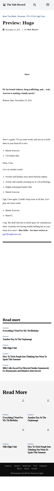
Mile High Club (10, 348)
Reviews (22, 16)
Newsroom (27, 466)
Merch (19, 468)
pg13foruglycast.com (12, 234)
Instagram (43, 466)
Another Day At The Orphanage (17, 339)
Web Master (32, 30)
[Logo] (14, 4)
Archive (34, 468)
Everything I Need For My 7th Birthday (21, 330)
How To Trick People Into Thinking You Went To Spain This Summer (39, 449)
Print (35, 466)
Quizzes (17, 466)
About (26, 468)
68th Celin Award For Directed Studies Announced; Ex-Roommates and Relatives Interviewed (26, 369)
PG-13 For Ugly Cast (37, 16)
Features (6, 328)
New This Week (10, 16)
